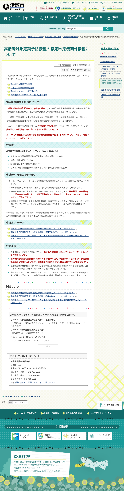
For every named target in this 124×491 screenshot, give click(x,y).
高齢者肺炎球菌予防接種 (21, 84)
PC (10, 402)
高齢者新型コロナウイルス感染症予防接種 (29, 95)
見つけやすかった (22, 340)
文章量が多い (16, 326)
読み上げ (94, 3)
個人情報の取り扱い (74, 413)
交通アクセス (58, 462)
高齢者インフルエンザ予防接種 (24, 91)
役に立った (19, 333)
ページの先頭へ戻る (111, 405)
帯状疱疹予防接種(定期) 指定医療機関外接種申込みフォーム (44, 232)
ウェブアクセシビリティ (100, 413)
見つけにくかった (41, 340)
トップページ (20, 37)
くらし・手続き (14, 18)
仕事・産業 (98, 18)
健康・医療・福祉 (51, 18)
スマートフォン (20, 402)
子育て (32, 18)
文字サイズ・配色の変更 (112, 3)
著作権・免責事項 (51, 413)
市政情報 (115, 18)
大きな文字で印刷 (78, 70)
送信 (48, 346)
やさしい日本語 (80, 3)
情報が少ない (75, 323)
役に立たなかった (36, 333)
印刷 (63, 70)
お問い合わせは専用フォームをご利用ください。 (35, 382)
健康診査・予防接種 (53, 37)
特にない (18, 323)
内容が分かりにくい (35, 323)
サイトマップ (52, 3)
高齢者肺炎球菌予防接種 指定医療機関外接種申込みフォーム (44, 229)
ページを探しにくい (56, 323)
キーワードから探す (57, 29)
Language (65, 3)
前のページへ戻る (11, 396)
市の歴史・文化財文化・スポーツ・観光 (76, 18)
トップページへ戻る (32, 396)
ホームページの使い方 (26, 413)
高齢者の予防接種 (70, 37)
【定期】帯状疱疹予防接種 (22, 88)
